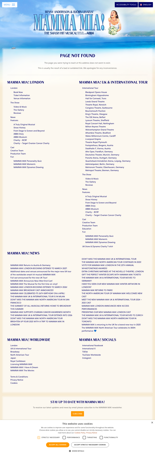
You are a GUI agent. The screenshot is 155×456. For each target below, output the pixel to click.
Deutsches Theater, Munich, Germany (102, 155)
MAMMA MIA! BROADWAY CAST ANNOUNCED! (32, 290)
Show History (19, 128)
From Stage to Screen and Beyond (29, 131)
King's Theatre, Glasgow (96, 114)
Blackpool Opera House (96, 92)
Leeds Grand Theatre (95, 101)
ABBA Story (19, 134)
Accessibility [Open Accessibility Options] (126, 5)
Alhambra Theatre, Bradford (98, 133)
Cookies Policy (79, 433)
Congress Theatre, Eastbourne (98, 108)
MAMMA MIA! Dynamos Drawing (28, 167)
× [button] (152, 423)
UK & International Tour (20, 348)
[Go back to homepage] (77, 22)
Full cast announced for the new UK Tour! (28, 278)
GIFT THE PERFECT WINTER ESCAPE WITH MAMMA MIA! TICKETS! (111, 274)
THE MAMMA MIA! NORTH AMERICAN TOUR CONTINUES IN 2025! (111, 262)
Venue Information (22, 98)
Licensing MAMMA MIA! (21, 364)
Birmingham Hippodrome (97, 95)
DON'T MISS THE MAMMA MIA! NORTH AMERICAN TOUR (36, 318)
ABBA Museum (20, 137)
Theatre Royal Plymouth (96, 142)
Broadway (14, 352)
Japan (13, 358)
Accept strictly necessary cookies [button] (90, 445)
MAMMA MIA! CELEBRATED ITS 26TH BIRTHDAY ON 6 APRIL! (37, 293)
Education (86, 229)
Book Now (18, 92)
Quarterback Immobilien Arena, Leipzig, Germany (107, 161)
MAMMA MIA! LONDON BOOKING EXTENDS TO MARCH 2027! (38, 268)
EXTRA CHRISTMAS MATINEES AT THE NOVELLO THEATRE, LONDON (113, 271)
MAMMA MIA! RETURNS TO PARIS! (97, 290)
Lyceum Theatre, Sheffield (97, 120)
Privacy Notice (16, 380)
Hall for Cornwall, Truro (95, 98)
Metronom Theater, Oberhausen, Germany (104, 167)
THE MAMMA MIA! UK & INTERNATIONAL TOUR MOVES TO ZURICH (112, 315)
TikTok (85, 352)
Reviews (17, 113)
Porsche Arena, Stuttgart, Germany (101, 158)
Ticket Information (22, 95)
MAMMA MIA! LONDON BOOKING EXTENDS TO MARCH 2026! (38, 287)
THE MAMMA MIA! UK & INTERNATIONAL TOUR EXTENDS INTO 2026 (41, 315)
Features (14, 120)
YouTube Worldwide (91, 355)
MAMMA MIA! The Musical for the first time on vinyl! (34, 284)
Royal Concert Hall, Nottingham (99, 123)
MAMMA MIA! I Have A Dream (24, 367)
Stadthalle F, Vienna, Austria (98, 148)
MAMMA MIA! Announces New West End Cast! (31, 281)
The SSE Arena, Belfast (95, 117)
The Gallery (19, 110)
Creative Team (16, 150)
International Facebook (92, 345)
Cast (12, 147)
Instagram (86, 358)
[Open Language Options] (145, 4)
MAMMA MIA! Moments (24, 164)
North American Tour (19, 355)
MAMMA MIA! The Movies (22, 370)
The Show (14, 102)
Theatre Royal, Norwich (95, 105)
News (12, 117)
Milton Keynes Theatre (95, 126)
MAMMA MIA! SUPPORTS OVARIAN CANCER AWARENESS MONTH (40, 312)
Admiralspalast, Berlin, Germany (99, 164)
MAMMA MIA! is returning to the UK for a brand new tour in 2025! (111, 324)
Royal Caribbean (17, 361)
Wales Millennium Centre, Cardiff (100, 136)
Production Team (18, 154)
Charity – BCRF (20, 140)
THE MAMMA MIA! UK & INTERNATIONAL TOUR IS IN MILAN (37, 296)
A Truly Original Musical (24, 124)
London (13, 88)
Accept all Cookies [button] (57, 445)
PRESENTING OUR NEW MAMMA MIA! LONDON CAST (106, 312)
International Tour (90, 88)
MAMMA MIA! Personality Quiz (28, 161)
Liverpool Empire (93, 139)
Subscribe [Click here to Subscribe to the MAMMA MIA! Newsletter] (77, 414)
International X (88, 348)
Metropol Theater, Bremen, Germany (102, 170)
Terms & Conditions (19, 377)
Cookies (13, 383)
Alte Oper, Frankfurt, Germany (99, 151)
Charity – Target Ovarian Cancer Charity (31, 143)
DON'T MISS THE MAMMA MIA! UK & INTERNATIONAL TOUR (109, 259)
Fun (12, 157)
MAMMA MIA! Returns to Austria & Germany (30, 265)
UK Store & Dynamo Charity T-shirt (97, 246)
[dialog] (77, 438)
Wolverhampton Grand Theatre (99, 130)
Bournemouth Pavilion (95, 111)
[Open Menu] (9, 4)
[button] (77, 451)
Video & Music (20, 107)
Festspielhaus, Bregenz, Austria (99, 145)
